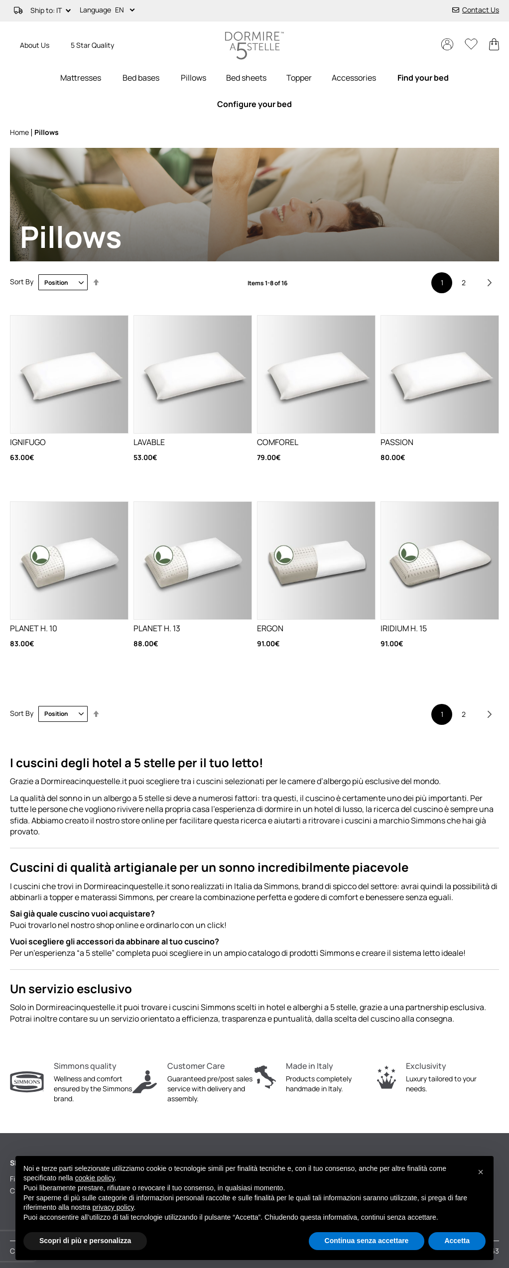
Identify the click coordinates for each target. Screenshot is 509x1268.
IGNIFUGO (28, 442)
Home (20, 132)
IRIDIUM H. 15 (404, 628)
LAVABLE (149, 442)
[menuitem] (80, 77)
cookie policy (95, 1178)
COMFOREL (277, 442)
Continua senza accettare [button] (367, 1241)
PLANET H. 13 (156, 628)
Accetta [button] (457, 1241)
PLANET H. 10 (33, 628)
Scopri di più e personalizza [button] (85, 1241)
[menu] (254, 91)
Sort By (21, 282)
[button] (126, 10)
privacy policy (113, 1207)
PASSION (397, 442)
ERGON (270, 628)
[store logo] (254, 45)
